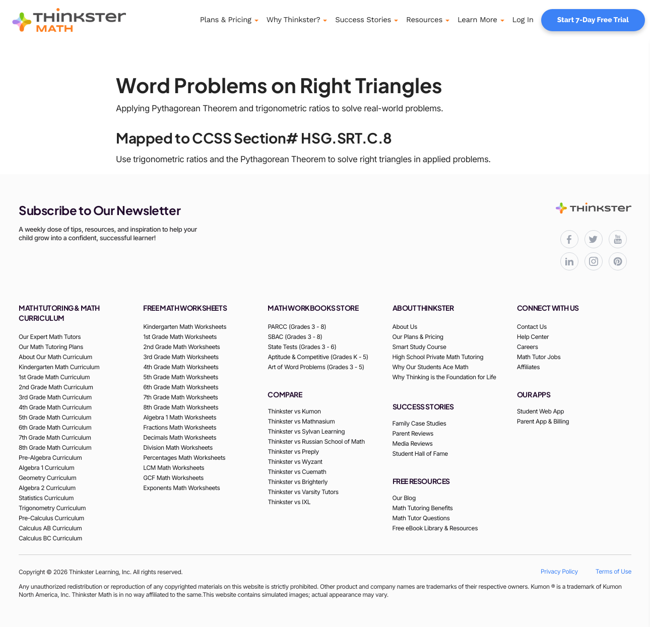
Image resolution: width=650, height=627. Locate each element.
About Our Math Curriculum (55, 357)
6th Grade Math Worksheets (180, 387)
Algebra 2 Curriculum (47, 488)
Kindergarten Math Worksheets (184, 326)
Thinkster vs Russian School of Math (316, 441)
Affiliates (528, 367)
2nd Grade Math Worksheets (181, 347)
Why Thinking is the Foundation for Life (444, 377)
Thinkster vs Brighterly (298, 481)
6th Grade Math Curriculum (55, 427)
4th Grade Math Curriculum (55, 407)
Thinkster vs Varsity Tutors (303, 492)
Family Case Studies (419, 423)
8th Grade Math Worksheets (180, 407)
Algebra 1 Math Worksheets (179, 417)
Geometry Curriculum (47, 477)
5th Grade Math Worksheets (180, 377)
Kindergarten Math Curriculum (59, 367)
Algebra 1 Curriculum (46, 467)
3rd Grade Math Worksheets (181, 357)
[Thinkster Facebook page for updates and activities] (569, 239)
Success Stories (363, 19)
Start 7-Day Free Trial (593, 20)
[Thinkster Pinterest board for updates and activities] (618, 261)
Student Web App (540, 411)
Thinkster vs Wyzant (295, 461)
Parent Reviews (413, 433)
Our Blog (404, 498)
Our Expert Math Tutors (50, 336)
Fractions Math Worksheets (179, 427)
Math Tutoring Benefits (423, 508)
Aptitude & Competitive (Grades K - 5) (318, 357)
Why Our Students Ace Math (431, 367)
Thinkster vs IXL (289, 502)
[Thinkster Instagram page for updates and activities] (593, 261)
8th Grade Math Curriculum (55, 447)
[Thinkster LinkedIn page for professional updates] (569, 261)
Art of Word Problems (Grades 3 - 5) (316, 367)
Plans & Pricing (225, 19)
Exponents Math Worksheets (181, 488)
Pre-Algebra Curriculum (50, 457)
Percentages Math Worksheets (184, 457)
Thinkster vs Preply (293, 451)
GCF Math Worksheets (173, 477)
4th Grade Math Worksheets (180, 367)
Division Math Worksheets (178, 447)
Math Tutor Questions (421, 518)
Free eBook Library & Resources (435, 528)
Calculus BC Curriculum (50, 538)
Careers (527, 347)
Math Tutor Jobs (539, 357)
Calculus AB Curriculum (50, 528)
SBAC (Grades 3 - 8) (295, 336)
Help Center (533, 336)
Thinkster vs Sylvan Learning (306, 431)
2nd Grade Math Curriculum (56, 387)
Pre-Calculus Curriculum (51, 518)
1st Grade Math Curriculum (54, 377)
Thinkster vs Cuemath (297, 471)
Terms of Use (613, 571)
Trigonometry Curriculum (52, 508)
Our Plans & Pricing (418, 336)
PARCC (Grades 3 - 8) (297, 326)
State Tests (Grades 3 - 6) (302, 347)
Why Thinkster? (293, 19)
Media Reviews (413, 443)
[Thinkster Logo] (83, 20)
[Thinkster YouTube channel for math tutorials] (618, 239)
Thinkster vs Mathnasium (301, 421)
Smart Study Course (419, 347)
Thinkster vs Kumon (294, 411)
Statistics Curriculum (46, 498)
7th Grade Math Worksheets (180, 397)
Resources (424, 19)
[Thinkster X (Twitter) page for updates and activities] (593, 239)
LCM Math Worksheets (173, 467)
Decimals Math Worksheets (179, 437)
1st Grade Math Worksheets (180, 336)
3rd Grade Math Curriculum (55, 397)
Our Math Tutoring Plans (51, 347)
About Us (405, 326)
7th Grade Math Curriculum (55, 437)
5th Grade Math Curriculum (55, 417)
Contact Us (532, 326)
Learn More (477, 19)
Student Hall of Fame (420, 453)
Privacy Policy (559, 571)
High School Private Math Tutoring (438, 357)
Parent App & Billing (543, 421)
